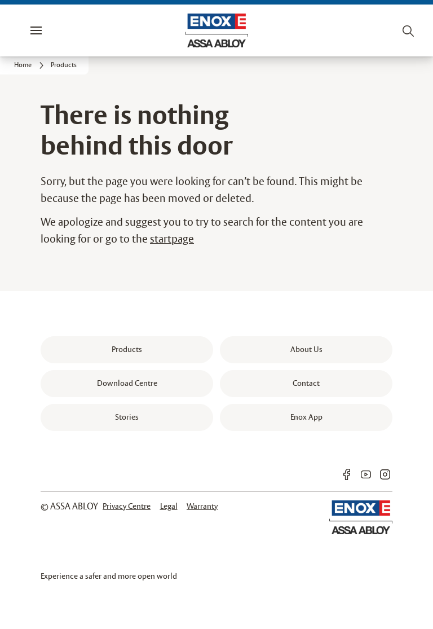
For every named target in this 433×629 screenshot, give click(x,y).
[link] (31, 65)
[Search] (409, 30)
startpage (172, 239)
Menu (55, 30)
